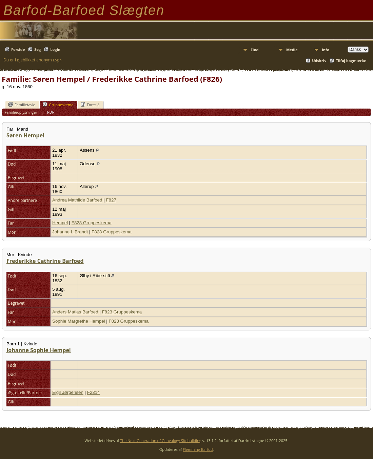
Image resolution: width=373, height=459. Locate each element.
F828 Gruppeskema (92, 222)
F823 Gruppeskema (122, 311)
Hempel (60, 222)
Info (325, 49)
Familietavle (21, 104)
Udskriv (319, 60)
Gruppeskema (58, 104)
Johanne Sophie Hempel (38, 350)
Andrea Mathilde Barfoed (77, 200)
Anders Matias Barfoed (75, 311)
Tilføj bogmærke (351, 60)
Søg (37, 49)
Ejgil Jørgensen (67, 392)
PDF (50, 112)
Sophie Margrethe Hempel (78, 321)
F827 (111, 200)
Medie (292, 49)
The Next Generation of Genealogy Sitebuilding (160, 440)
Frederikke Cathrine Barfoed (45, 261)
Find (255, 49)
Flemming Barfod (198, 449)
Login (55, 49)
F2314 (93, 392)
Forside (18, 49)
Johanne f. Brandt (70, 231)
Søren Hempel (25, 135)
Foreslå (90, 104)
